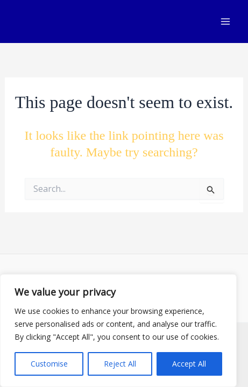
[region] (118, 330)
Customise (49, 364)
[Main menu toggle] (225, 21)
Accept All (189, 364)
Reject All (120, 364)
